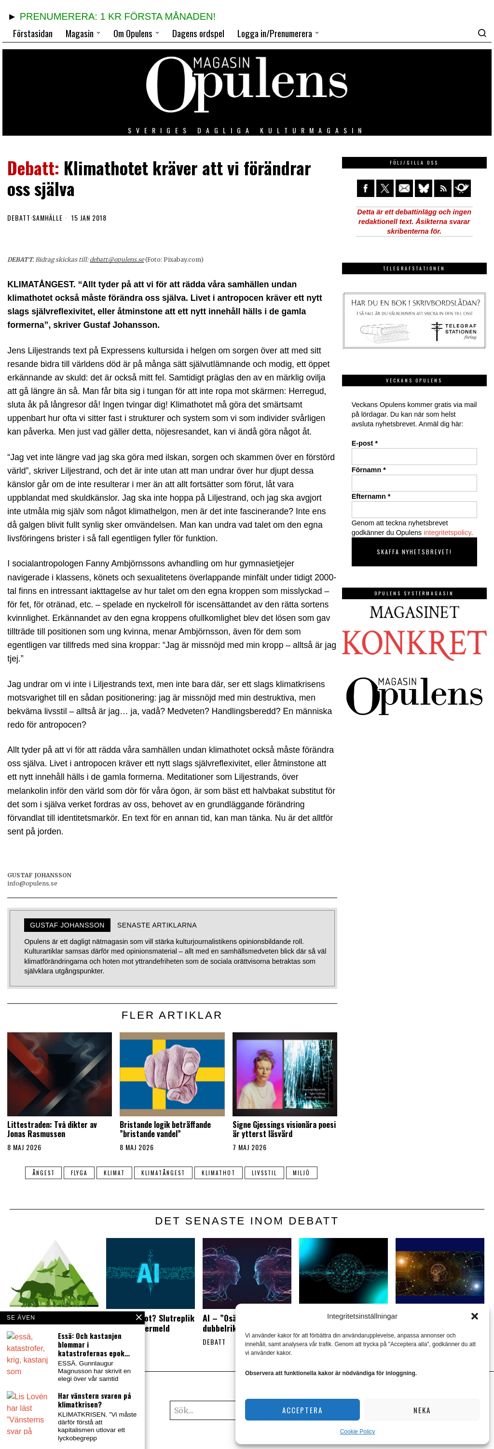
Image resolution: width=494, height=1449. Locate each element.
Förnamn (369, 470)
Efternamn (371, 496)
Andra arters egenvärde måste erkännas (53, 1323)
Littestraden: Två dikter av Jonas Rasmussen (52, 1129)
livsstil (264, 1173)
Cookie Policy (357, 1431)
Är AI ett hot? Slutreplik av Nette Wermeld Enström (150, 1328)
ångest (43, 1173)
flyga (79, 1173)
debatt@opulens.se (117, 259)
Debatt (18, 218)
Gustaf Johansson (67, 925)
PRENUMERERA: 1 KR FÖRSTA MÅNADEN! (118, 16)
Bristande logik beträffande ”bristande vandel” (165, 1129)
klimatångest (163, 1173)
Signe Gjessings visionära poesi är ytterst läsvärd (284, 1129)
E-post (365, 443)
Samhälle (47, 218)
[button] (475, 1316)
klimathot (218, 1173)
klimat (114, 1173)
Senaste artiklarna (157, 925)
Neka (422, 1410)
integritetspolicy (447, 532)
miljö (302, 1173)
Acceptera (302, 1410)
